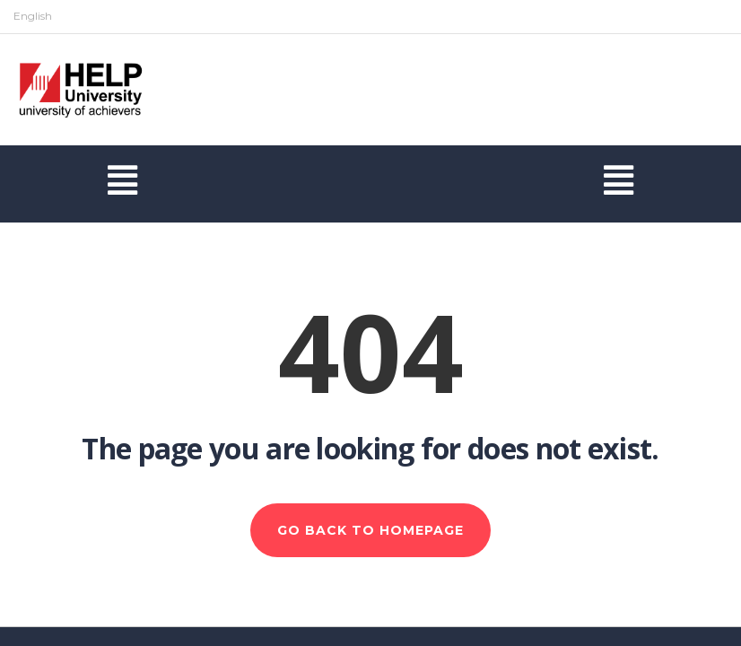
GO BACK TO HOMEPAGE (370, 530)
